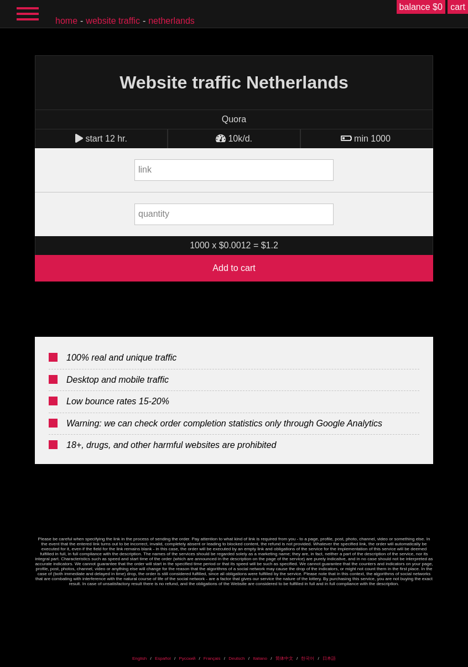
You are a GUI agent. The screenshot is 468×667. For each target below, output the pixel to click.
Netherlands (171, 20)
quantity (153, 213)
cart (457, 7)
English (139, 658)
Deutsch (236, 658)
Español (163, 658)
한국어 (307, 658)
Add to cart (233, 268)
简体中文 (284, 658)
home (66, 20)
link (145, 169)
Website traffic (113, 20)
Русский (187, 658)
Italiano (260, 658)
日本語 (329, 658)
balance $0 (421, 7)
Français (212, 658)
